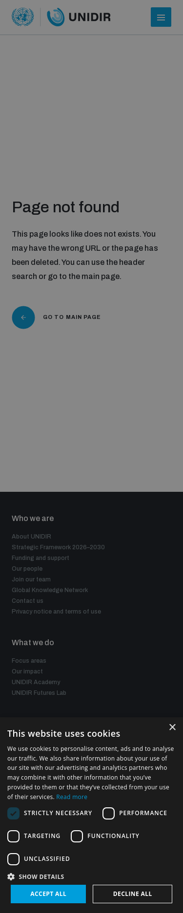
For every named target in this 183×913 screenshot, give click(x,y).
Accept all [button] (48, 894)
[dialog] (91, 815)
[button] (91, 876)
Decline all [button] (132, 894)
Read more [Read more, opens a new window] (71, 797)
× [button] (172, 727)
